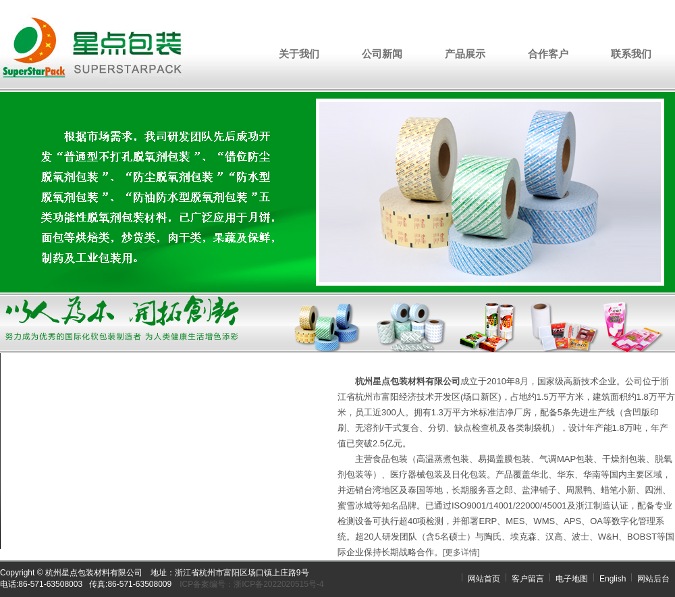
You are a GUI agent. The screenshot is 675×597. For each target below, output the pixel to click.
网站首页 (484, 578)
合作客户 (548, 53)
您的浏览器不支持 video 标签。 (152, 451)
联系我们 (631, 53)
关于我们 (299, 53)
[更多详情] (461, 552)
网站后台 (653, 578)
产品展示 (465, 53)
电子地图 (572, 578)
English (612, 578)
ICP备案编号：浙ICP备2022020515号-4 (251, 584)
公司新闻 (382, 53)
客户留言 (528, 578)
